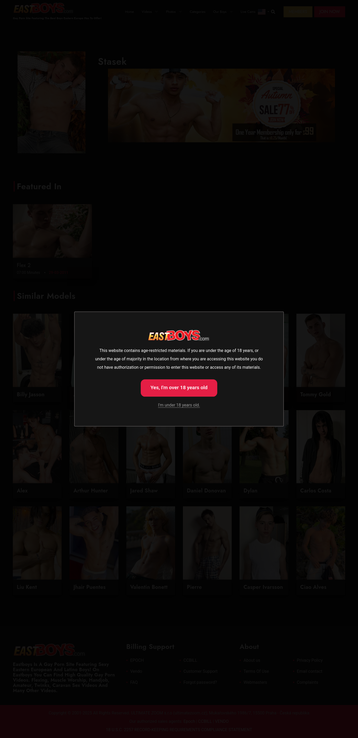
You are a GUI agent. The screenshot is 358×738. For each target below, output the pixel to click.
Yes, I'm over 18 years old (179, 387)
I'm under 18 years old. (179, 404)
